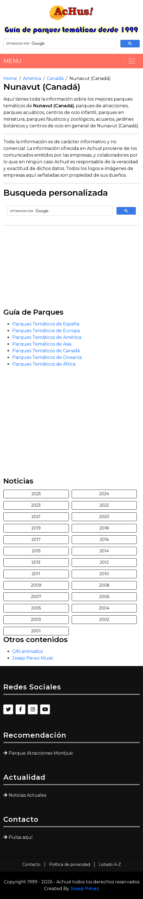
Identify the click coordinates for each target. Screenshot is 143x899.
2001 (36, 630)
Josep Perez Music (33, 658)
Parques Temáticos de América (46, 337)
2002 (104, 619)
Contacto (31, 864)
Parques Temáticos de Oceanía (47, 357)
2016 (104, 539)
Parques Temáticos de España (45, 324)
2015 (36, 550)
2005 (36, 608)
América (32, 78)
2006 (104, 596)
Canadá (55, 78)
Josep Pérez (84, 888)
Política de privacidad (69, 864)
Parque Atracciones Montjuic (41, 753)
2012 (104, 562)
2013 (35, 562)
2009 (36, 585)
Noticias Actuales (27, 795)
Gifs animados (27, 651)
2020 (104, 516)
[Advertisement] (71, 269)
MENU (12, 61)
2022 (104, 505)
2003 (36, 619)
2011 (36, 573)
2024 (104, 493)
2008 (104, 585)
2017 (36, 539)
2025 (36, 493)
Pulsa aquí (21, 837)
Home (10, 78)
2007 (36, 596)
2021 (35, 516)
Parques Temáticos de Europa (46, 330)
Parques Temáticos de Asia (41, 344)
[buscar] (59, 43)
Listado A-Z (110, 864)
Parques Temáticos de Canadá (46, 350)
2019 (36, 528)
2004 (104, 608)
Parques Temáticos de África (44, 364)
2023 (36, 505)
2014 (104, 550)
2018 (104, 528)
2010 (104, 573)
